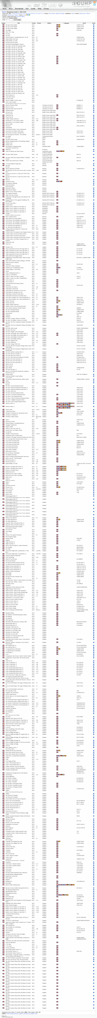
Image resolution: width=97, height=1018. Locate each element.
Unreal (7, 271)
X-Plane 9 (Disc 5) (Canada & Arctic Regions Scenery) (18, 232)
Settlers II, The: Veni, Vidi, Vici (13, 428)
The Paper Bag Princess (11, 519)
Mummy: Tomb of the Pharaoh (13, 571)
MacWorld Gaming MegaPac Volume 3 (15, 44)
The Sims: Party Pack (11, 391)
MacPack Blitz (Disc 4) (11, 625)
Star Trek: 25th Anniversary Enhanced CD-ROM (17, 357)
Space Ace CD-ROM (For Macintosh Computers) (17, 372)
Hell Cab (8, 745)
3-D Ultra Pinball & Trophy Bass (13, 163)
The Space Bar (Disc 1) (11, 369)
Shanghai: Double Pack (11, 425)
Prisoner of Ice (9, 487)
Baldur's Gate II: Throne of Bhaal (13, 191)
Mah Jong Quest (9, 620)
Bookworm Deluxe (10, 185)
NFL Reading (9, 547)
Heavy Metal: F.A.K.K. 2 (11, 748)
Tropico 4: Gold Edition (11, 274)
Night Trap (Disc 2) (10, 542)
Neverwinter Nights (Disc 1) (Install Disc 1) (16, 553)
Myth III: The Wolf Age (11, 559)
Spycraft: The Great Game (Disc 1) (14, 362)
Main (4, 8)
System (34, 23)
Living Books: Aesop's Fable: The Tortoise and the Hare (17, 658)
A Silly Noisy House (10, 411)
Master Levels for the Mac (12, 604)
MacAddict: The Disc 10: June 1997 (14, 86)
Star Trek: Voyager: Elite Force (13, 344)
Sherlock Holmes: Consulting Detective (15, 423)
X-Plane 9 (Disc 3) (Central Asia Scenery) (15, 235)
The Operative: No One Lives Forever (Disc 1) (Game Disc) (18, 171)
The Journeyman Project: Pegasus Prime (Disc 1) (17, 699)
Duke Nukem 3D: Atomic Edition (13, 218)
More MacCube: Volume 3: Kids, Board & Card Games (19, 580)
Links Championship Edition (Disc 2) (14, 671)
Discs (11, 8)
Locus (7, 654)
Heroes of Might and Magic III (13, 740)
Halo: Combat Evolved (11, 216)
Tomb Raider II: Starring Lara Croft (14, 292)
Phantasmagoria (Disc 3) (18, 509)
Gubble (7, 757)
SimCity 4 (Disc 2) (10, 403)
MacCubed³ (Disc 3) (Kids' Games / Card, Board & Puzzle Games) (18, 640)
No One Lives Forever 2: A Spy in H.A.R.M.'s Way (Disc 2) (18, 174)
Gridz (7, 759)
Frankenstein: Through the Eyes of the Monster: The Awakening (18, 197)
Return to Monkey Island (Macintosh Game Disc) (17, 456)
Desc (88, 13)
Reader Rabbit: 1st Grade (11, 40)
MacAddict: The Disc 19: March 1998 (14, 72)
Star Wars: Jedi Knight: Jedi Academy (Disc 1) (16, 335)
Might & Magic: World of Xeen (13, 589)
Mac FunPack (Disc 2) (11, 645)
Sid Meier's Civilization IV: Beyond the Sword (16, 413)
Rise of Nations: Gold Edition (12, 453)
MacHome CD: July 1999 (12, 634)
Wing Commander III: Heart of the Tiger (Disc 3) (17, 250)
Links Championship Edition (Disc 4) (14, 668)
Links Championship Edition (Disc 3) (14, 669)
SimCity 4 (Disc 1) (10, 406)
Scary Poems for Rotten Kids (12, 440)
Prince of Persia (9, 489)
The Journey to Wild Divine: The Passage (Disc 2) (17, 703)
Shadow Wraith (9, 426)
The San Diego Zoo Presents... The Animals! (16, 134)
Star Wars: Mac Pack (10, 330)
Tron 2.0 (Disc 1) (10, 281)
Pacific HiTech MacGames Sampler (14, 527)
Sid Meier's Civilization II (12, 415)
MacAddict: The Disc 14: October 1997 (15, 81)
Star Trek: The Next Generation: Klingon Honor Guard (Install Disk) (18, 349)
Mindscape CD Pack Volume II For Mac (15, 587)
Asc (84, 13)
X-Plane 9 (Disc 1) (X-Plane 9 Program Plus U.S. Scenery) (17, 239)
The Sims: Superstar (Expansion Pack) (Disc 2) (17, 387)
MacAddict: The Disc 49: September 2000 (15, 53)
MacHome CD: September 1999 (13, 628)
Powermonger (9, 490)
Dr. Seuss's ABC (9, 98)
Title (18, 23)
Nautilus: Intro (9, 143)
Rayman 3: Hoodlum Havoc (12, 470)
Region (3, 23)
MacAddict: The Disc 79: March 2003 (14, 51)
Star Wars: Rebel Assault (11, 139)
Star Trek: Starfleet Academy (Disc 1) (14, 352)
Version (39, 23)
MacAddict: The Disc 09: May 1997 (14, 88)
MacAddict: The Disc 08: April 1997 (14, 90)
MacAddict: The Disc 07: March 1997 (14, 91)
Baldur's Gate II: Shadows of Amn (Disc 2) (16, 210)
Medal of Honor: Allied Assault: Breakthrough (16, 592)
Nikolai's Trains (9, 538)
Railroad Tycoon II (10, 472)
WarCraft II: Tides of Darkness (13, 266)
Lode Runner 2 (9, 652)
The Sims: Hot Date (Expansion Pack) (14, 393)
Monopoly (8, 585)
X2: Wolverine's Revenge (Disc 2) (14, 225)
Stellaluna (8, 316)
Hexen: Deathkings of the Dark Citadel (15, 729)
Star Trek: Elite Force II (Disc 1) (13, 355)
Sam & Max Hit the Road (12, 446)
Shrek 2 (7, 419)
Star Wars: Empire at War (11, 340)
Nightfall (8, 540)
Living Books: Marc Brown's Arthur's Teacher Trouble (18, 656)
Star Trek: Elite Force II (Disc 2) (13, 353)
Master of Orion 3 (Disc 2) (12, 601)
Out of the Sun (9, 529)
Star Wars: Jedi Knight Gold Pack (13, 338)
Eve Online (8, 137)
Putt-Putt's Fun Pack (10, 485)
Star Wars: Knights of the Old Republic (15, 331)
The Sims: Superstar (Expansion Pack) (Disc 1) (17, 389)
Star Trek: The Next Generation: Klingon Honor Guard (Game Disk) (18, 346)
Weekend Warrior (10, 110)
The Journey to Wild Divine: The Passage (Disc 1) (17, 705)
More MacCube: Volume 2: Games (14, 582)
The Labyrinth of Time (11, 691)
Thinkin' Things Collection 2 (12, 119)
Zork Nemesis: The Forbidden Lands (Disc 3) (16, 220)
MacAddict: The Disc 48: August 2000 (15, 54)
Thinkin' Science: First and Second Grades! (16, 306)
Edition (49, 23)
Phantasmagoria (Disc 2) (18, 512)
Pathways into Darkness (11, 517)
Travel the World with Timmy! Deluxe (15, 283)
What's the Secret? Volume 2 (12, 262)
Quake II (10, 479)
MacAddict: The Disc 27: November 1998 (15, 60)
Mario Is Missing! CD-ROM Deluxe (14, 610)
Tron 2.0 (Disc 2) (10, 280)
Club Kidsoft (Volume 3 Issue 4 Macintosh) (16, 129)
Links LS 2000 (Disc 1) (11, 666)
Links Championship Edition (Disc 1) (14, 673)
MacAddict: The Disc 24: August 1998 (15, 65)
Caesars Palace (9, 205)
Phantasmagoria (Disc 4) (18, 506)
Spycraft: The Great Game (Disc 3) (14, 359)
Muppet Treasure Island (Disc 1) (13, 569)
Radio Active (9, 477)
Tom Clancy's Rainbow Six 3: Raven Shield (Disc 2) (18, 297)
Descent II (8, 126)
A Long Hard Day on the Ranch (13, 649)
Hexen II (8, 179)
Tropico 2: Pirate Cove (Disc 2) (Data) (15, 276)
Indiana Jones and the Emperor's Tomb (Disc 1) (17, 722)
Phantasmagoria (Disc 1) (18, 515)
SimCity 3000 (9, 409)
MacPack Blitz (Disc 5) (11, 623)
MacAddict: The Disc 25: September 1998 (15, 63)
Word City (8, 244)
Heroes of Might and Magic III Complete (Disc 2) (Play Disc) (17, 735)
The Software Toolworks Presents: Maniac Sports (17, 379)
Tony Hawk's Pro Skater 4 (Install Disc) (15, 133)
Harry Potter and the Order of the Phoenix (15, 754)
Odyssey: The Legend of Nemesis (13, 535)
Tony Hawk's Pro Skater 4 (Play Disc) (14, 131)
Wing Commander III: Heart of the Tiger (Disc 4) (17, 249)
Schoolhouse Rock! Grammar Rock (14, 435)
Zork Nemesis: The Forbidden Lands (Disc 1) (16, 223)
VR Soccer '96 (9, 113)
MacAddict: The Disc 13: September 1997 (15, 82)
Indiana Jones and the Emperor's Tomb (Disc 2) (17, 720)
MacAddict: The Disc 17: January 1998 (15, 75)
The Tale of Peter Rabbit (11, 25)
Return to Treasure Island (11, 105)
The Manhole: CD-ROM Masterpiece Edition (16, 614)
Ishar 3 (13, 714)
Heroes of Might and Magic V (13, 732)
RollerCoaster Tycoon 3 (11, 451)
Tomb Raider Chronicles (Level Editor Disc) (16, 295)
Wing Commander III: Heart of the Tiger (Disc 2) (17, 252)
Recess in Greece (10, 107)
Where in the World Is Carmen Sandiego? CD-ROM (18, 260)
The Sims (8, 33)
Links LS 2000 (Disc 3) (11, 662)
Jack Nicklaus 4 (9, 712)
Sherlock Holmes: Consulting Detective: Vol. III (17, 37)
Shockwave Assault (10, 421)
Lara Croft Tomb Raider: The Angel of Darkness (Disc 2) (18, 683)
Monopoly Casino (10, 583)
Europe (62, 13)
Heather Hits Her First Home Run (13, 750)
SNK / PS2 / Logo (10, 32)
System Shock (9, 313)
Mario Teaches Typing (11, 606)
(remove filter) (21, 16)
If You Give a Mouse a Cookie (13, 725)
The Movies (8, 578)
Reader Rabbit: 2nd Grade (12, 39)
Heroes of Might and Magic (12, 744)
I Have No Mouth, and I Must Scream (14, 151)
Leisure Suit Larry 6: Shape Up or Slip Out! (16, 675)
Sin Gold (8, 166)
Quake (7, 483)
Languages (66, 23)
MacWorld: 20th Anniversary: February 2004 (16, 621)
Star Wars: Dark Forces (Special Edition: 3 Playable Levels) (18, 158)
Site (27, 8)
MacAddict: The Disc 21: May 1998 (14, 70)
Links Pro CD (9, 661)
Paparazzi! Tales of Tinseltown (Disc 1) (15, 524)
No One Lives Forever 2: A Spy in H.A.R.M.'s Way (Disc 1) (18, 177)
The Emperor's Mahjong (11, 183)
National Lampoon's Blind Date (13, 555)
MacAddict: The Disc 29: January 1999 (15, 58)
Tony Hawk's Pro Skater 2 (12, 287)
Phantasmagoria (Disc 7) (18, 496)
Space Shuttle (9, 367)
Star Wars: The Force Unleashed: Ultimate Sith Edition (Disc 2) (18, 322)
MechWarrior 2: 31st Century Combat (14, 120)
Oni (6, 533)
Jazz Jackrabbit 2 (10, 710)
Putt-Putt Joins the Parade (12, 42)
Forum (46, 8)
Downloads (19, 8)
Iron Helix (8, 716)
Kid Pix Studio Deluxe (11, 694)
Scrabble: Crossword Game (12, 433)
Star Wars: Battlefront (11, 342)
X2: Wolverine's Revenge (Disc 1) (14, 227)
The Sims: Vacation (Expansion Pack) (14, 386)
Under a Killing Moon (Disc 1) (13, 273)
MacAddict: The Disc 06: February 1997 (15, 93)
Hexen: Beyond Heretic (11, 730)
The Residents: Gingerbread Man (13, 147)
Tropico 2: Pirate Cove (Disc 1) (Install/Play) (16, 278)
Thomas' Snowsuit (10, 301)
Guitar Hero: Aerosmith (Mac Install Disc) (15, 756)
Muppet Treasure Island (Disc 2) (13, 568)
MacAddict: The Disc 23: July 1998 (14, 67)
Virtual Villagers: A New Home (13, 269)
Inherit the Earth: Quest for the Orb (14, 108)
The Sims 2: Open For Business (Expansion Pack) (17, 398)
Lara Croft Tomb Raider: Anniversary (14, 689)
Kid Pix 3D (8, 698)
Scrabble (13, 214)
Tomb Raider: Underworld (12, 288)
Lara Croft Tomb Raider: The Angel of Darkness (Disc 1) (18, 686)
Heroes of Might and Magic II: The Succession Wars (18, 742)
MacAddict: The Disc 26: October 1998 (15, 61)
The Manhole (9, 616)
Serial (84, 23)
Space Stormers (9, 366)
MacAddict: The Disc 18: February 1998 (15, 74)
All (49, 13)
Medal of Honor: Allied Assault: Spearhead (16, 590)
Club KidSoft (9, 127)
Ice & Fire (8, 727)
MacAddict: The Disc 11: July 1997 (14, 84)
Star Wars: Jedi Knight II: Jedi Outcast (15, 337)
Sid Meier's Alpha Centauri (12, 416)
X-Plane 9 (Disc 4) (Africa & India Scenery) (16, 234)
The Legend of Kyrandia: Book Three (17, 677)
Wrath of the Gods (10, 242)
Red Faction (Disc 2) (10, 460)
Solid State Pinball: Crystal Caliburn (14, 376)
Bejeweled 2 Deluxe (10, 188)
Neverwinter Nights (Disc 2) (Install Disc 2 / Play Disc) (17, 551)
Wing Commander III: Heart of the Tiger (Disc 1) (17, 254)
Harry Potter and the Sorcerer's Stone (14, 752)
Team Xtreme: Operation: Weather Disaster (16, 308)
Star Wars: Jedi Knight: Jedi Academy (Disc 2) (16, 333)
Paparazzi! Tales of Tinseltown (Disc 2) (15, 523)
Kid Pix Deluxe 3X (10, 95)
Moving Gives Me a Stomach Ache (14, 576)
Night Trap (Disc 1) (10, 543)
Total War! (8, 285)
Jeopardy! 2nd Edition (11, 708)
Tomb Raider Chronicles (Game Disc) (14, 294)
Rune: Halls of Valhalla (11, 449)
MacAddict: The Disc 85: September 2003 (15, 46)
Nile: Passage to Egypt (11, 536)
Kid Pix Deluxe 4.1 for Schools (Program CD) (16, 696)
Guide (33, 8)
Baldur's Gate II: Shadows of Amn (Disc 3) (16, 208)
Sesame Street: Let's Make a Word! (14, 430)
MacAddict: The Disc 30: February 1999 (15, 56)
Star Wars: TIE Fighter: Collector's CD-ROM (16, 320)
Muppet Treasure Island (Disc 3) (13, 566)
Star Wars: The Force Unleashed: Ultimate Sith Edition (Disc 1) (18, 325)
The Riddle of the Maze (11, 454)
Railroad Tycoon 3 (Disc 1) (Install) (14, 475)
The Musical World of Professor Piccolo (15, 562)
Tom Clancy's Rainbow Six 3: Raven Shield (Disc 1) (18, 299)
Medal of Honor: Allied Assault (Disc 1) (15, 596)
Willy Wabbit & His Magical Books (14, 256)
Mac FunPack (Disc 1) (11, 647)
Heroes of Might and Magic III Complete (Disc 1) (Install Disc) (17, 738)
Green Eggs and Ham (11, 761)
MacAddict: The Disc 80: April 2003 (14, 49)
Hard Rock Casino (10, 181)
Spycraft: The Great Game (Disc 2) (14, 360)
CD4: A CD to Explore (16, 102)
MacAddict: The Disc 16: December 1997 (15, 77)
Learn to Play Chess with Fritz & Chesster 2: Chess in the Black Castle (18, 680)
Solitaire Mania (9, 374)
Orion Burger (9, 531)
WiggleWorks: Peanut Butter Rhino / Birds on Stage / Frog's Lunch (18, 258)
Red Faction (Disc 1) (10, 461)
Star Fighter (8, 30)
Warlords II (8, 264)
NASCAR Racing (10, 557)
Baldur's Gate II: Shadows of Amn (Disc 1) (16, 212)
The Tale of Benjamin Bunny (12, 309)
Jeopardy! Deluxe (10, 706)
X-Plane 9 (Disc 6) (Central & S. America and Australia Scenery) (16, 229)
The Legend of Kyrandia (11, 193)
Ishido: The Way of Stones (12, 195)
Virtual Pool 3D (9, 115)
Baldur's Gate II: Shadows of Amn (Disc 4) (16, 206)
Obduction (8, 149)
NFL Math (8, 549)
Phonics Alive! (9, 494)
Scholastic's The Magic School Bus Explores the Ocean (18, 437)
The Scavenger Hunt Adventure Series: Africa (16, 439)
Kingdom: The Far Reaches (12, 692)
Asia (73, 13)
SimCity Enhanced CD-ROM (12, 168)
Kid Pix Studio (9, 124)
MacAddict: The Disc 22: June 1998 (14, 68)
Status (93, 23)
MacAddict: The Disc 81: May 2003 (14, 47)
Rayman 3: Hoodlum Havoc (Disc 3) (14, 466)
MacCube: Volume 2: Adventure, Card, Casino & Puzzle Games (17, 643)
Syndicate (8, 315)
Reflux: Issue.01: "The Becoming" (14, 458)
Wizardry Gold (9, 247)
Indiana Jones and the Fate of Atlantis (14, 160)
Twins (53, 13)
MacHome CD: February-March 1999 (14, 635)
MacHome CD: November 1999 (13, 630)
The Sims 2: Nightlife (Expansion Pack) (15, 400)
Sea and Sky (8, 432)
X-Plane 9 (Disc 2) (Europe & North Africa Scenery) (18, 237)
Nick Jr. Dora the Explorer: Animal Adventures (17, 545)
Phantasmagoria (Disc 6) (18, 499)
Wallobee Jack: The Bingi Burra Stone (14, 267)
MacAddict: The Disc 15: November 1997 (15, 79)
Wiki (39, 8)
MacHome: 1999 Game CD (12, 627)
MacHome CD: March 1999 (12, 632)
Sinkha (7, 381)
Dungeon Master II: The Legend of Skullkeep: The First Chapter (17, 200)
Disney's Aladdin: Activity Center (13, 100)
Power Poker (9, 492)
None (80, 13)
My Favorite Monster (11, 561)
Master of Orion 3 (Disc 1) (12, 603)
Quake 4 (8, 482)
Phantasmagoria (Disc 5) (18, 503)
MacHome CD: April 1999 (12, 637)
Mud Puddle (8, 573)
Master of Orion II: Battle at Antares (14, 599)
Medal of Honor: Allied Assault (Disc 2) (15, 594)
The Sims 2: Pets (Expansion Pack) (14, 396)
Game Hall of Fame (10, 97)
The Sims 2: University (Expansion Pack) (15, 394)
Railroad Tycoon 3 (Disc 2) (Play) (13, 473)
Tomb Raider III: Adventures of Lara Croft (16, 290)
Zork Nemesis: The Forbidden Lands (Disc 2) (16, 222)
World (57, 13)
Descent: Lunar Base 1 (11, 203)
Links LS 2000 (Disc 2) (11, 664)
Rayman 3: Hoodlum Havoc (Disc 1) (14, 468)
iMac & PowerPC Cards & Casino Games (15, 723)
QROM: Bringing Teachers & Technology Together (18, 141)
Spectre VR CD (9, 364)
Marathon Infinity (10, 613)
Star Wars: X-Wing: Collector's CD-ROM (15, 318)
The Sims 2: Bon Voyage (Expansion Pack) (16, 401)
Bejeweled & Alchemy (11, 190)
